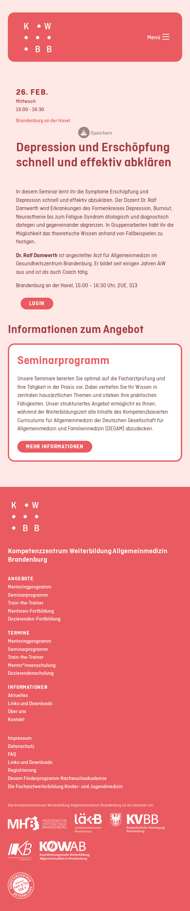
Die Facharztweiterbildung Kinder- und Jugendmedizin (65, 787)
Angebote (20, 579)
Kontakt (16, 720)
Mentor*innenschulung (32, 665)
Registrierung (22, 770)
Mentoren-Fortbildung (31, 611)
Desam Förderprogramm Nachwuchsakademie (57, 778)
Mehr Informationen (54, 446)
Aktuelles (18, 695)
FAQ (12, 754)
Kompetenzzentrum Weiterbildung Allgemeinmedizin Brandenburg (87, 555)
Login (36, 303)
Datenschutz (21, 746)
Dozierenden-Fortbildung (34, 619)
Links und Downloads (30, 704)
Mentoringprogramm (29, 587)
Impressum (20, 738)
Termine (19, 633)
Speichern (95, 133)
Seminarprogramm (63, 360)
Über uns (17, 711)
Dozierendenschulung (31, 673)
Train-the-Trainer (25, 603)
